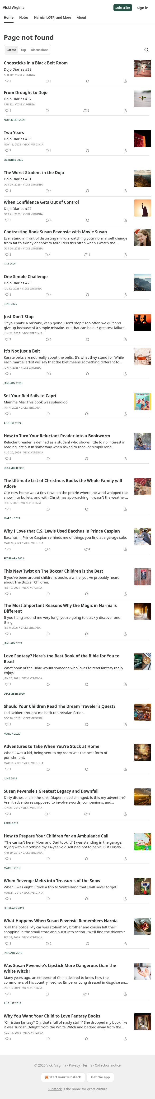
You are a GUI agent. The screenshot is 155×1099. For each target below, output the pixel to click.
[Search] (146, 49)
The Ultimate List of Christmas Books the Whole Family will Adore (63, 483)
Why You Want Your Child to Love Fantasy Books (52, 1016)
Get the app (100, 1077)
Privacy (74, 1065)
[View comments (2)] (48, 943)
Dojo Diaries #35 (18, 138)
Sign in (142, 7)
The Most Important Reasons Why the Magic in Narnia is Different (60, 608)
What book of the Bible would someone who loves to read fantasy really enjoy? (63, 670)
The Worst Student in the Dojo (34, 172)
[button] (8, 17)
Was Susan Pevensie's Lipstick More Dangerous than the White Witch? (60, 968)
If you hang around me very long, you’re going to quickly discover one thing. (62, 619)
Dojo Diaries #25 (18, 282)
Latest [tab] (11, 50)
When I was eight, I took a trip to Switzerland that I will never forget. (60, 887)
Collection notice (108, 1065)
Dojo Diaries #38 (18, 69)
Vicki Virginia (25, 75)
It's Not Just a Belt (22, 351)
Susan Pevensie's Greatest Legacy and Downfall (51, 791)
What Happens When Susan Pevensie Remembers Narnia (60, 920)
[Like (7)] (8, 151)
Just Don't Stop (18, 316)
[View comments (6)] (48, 374)
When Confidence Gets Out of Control (41, 202)
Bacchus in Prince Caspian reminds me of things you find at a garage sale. (65, 537)
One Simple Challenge (26, 276)
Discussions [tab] (39, 50)
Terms (87, 1065)
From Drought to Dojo (25, 92)
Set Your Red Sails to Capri (30, 395)
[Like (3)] (8, 81)
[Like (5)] (8, 191)
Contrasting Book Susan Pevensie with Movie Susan (55, 232)
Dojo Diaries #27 (18, 208)
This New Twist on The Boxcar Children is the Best (53, 571)
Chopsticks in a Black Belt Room (36, 63)
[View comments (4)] (48, 191)
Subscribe (122, 7)
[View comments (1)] (48, 81)
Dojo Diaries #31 (18, 178)
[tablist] (27, 49)
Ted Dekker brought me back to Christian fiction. (44, 712)
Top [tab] (23, 50)
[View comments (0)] (47, 110)
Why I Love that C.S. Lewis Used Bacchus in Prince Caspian (62, 531)
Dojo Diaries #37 (18, 98)
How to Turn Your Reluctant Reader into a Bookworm (57, 436)
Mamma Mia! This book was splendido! (36, 402)
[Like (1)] (8, 594)
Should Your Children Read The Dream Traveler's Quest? (59, 706)
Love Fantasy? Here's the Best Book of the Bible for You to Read (61, 658)
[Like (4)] (8, 110)
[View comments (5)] (48, 339)
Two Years (14, 132)
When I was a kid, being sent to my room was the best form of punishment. (55, 755)
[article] (77, 72)
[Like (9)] (8, 549)
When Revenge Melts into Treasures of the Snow (52, 880)
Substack (55, 1089)
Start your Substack (62, 1077)
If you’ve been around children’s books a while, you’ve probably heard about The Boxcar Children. (62, 579)
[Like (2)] (8, 414)
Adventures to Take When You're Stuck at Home (51, 746)
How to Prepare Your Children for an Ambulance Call (56, 836)
